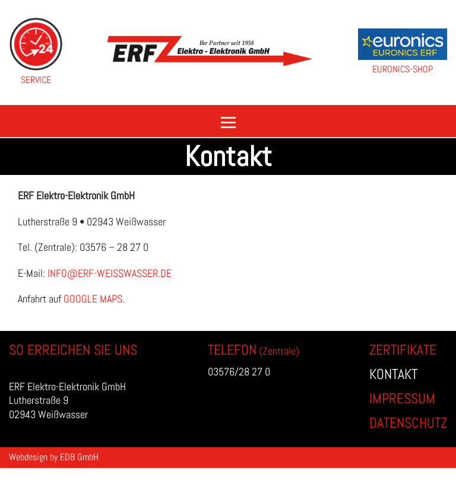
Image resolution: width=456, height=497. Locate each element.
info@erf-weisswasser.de (110, 273)
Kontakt (393, 374)
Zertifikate (402, 349)
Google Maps (93, 298)
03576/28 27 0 (239, 371)
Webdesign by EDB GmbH (54, 457)
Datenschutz (408, 422)
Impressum (402, 398)
